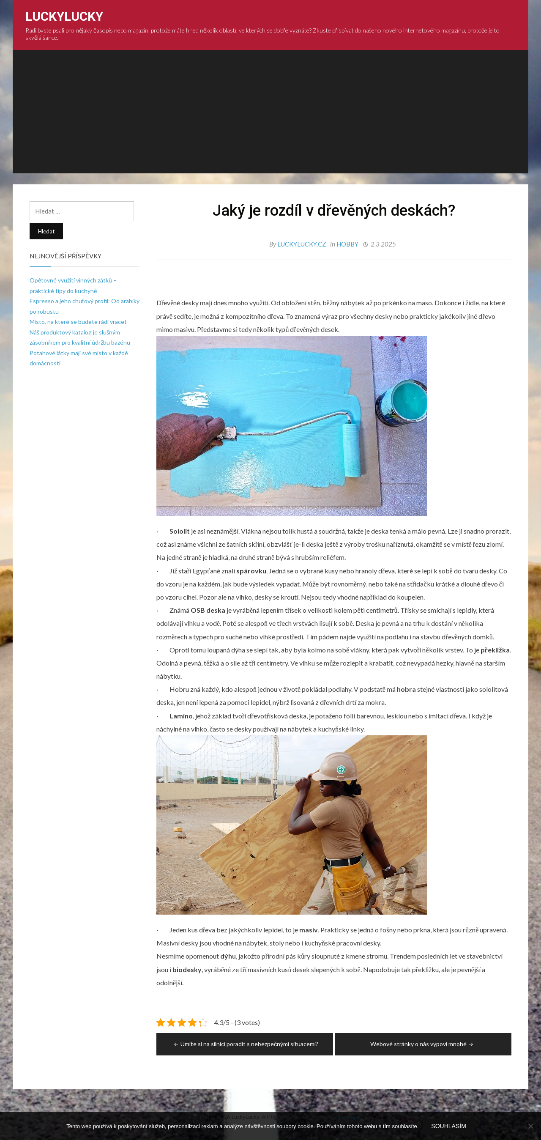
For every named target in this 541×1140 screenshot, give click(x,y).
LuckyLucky (64, 16)
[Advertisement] (270, 114)
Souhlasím (448, 1126)
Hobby (347, 244)
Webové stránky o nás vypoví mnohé (422, 1043)
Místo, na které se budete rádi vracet (78, 321)
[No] (530, 1126)
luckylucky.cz (302, 244)
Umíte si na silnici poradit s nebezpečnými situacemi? (245, 1043)
